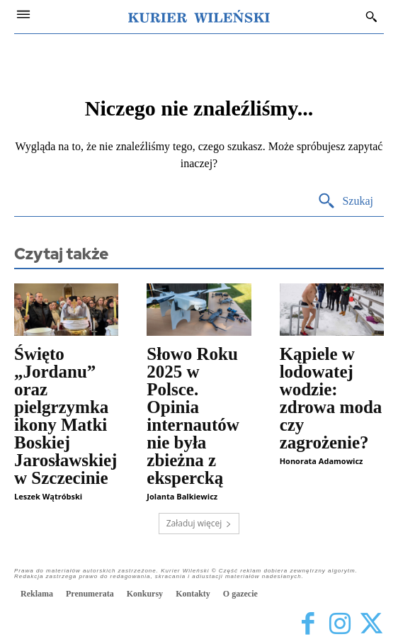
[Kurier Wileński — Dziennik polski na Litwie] (199, 16)
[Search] (345, 201)
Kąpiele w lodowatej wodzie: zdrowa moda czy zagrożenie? (331, 398)
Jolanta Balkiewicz (182, 496)
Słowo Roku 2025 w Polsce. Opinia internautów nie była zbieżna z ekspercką (193, 415)
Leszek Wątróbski (48, 496)
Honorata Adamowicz (321, 461)
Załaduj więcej (199, 523)
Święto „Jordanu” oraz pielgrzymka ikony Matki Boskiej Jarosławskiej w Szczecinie (65, 415)
